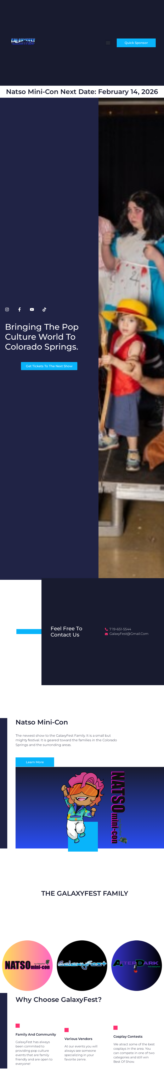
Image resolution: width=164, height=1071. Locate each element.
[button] (108, 42)
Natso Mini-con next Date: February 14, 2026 (82, 92)
